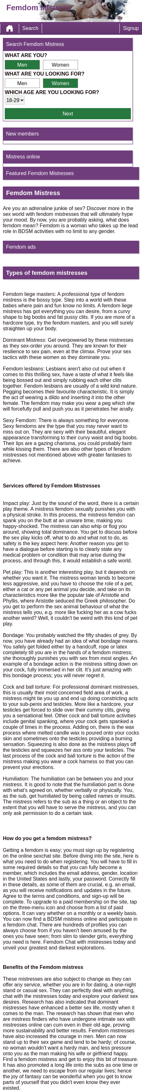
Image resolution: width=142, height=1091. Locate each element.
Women (60, 65)
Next (68, 113)
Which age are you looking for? (52, 92)
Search (30, 28)
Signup (131, 28)
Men (22, 65)
